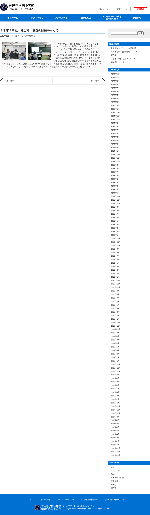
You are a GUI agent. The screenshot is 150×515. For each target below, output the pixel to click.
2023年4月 (115, 183)
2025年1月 (115, 109)
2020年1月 (115, 319)
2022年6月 (115, 217)
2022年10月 (116, 203)
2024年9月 (115, 123)
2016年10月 (116, 455)
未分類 (113, 485)
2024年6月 (115, 134)
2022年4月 (115, 225)
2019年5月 (115, 347)
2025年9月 (115, 81)
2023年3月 (115, 186)
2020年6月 (115, 301)
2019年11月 (116, 326)
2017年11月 (116, 410)
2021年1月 (115, 277)
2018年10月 (116, 371)
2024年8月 (115, 127)
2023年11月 (116, 158)
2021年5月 (115, 263)
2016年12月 (116, 448)
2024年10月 (116, 120)
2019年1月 (115, 361)
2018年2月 (115, 399)
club (112, 467)
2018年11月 (116, 368)
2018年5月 (115, 389)
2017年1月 (115, 445)
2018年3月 (115, 396)
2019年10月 (116, 329)
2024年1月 (115, 151)
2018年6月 (115, 385)
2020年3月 (115, 312)
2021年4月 (115, 266)
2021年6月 (115, 259)
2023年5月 (115, 179)
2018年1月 (115, 403)
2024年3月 (115, 144)
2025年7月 (115, 88)
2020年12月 (116, 281)
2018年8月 (115, 378)
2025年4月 (115, 99)
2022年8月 (115, 210)
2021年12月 (116, 238)
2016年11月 (116, 452)
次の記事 (95, 80)
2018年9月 (115, 375)
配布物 (113, 55)
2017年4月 (115, 434)
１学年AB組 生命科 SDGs (123, 59)
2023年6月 (115, 176)
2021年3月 (115, 270)
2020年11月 (116, 284)
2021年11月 (116, 242)
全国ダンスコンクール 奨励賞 (123, 48)
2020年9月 (115, 291)
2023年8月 (115, 169)
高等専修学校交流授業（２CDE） (125, 52)
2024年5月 (115, 137)
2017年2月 (115, 441)
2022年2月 (115, 232)
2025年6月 (115, 92)
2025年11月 (116, 74)
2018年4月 (115, 392)
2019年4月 (115, 350)
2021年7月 (115, 256)
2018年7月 (115, 382)
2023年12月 (116, 154)
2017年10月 (116, 413)
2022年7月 (115, 214)
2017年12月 (116, 406)
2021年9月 (115, 249)
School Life (115, 471)
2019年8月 (115, 336)
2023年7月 (115, 172)
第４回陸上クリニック (120, 62)
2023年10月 (116, 162)
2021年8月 (115, 252)
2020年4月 (115, 308)
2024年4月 (115, 141)
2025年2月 (115, 106)
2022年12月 (116, 196)
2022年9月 (115, 207)
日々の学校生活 (28, 36)
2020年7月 (115, 298)
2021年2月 (115, 273)
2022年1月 (115, 235)
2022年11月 (116, 200)
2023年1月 (115, 193)
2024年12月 (116, 113)
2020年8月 (115, 294)
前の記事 (10, 80)
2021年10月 (116, 245)
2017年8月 (115, 420)
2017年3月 (115, 438)
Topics (113, 474)
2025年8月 (115, 85)
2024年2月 (115, 148)
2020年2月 (115, 315)
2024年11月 (116, 116)
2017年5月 (115, 431)
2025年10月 (116, 78)
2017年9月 (115, 417)
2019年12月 (116, 322)
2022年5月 (115, 221)
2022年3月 (115, 228)
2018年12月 (116, 364)
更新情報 (114, 481)
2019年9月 (115, 333)
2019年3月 (115, 354)
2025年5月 (115, 95)
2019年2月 (115, 357)
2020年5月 (115, 305)
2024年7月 (115, 130)
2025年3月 (115, 102)
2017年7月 (115, 424)
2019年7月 (115, 340)
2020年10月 (116, 287)
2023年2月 (115, 190)
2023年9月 (115, 165)
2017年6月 (115, 427)
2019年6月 (115, 343)
